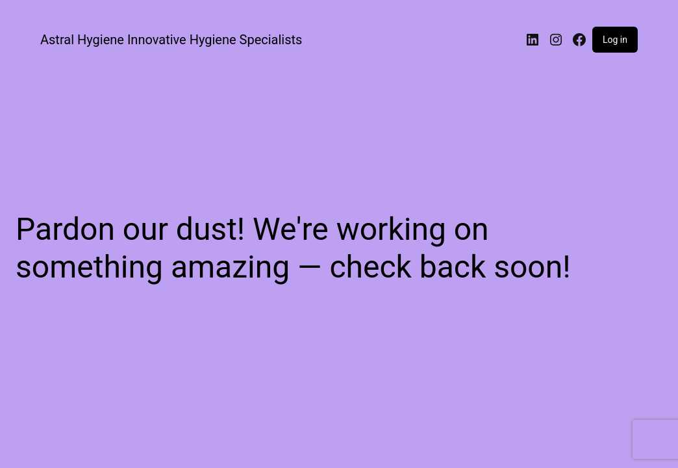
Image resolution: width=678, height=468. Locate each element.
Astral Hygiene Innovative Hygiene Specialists (171, 39)
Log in (615, 39)
